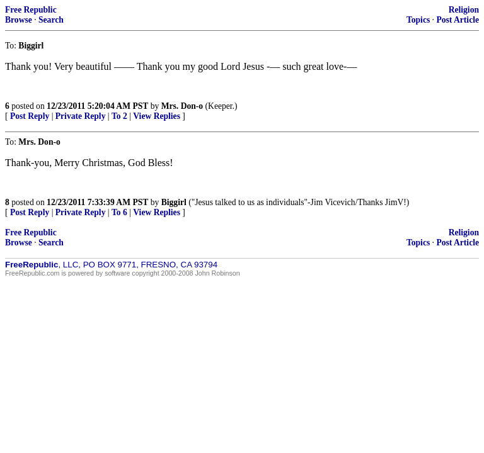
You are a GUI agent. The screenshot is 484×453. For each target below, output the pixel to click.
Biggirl (174, 202)
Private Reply (80, 116)
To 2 (119, 116)
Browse (18, 20)
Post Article (457, 20)
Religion (464, 9)
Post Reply (29, 116)
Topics (418, 20)
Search (51, 20)
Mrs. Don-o (182, 106)
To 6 (119, 212)
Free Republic (31, 9)
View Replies (156, 116)
